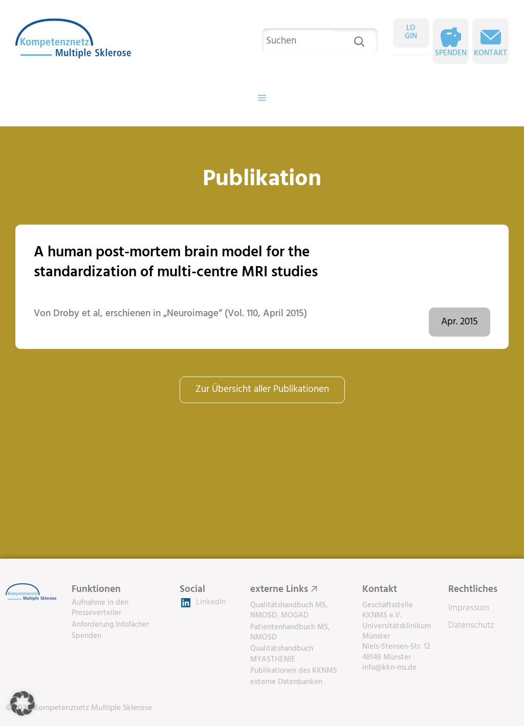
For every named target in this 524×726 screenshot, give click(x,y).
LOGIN (411, 33)
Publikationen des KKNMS (293, 671)
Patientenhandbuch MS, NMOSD (290, 632)
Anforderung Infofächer (110, 625)
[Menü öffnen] (262, 98)
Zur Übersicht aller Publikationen (262, 389)
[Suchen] (359, 41)
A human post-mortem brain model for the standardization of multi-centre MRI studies (176, 262)
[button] (22, 703)
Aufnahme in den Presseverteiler (100, 608)
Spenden (451, 53)
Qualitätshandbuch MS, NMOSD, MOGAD (289, 610)
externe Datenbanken (286, 682)
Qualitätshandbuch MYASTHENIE (281, 654)
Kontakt (490, 53)
